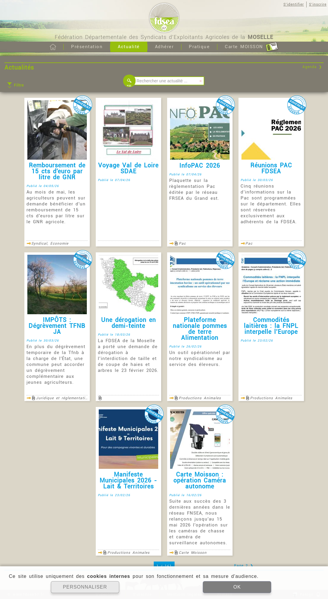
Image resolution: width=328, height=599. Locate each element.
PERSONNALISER (85, 586)
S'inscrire (318, 4)
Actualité (129, 46)
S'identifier (293, 4)
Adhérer (164, 46)
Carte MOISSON (251, 47)
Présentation (87, 46)
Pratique (199, 46)
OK (237, 586)
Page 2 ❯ (243, 566)
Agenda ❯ (312, 67)
